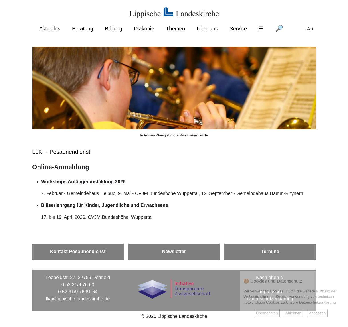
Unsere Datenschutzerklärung (311, 302)
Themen (175, 29)
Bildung (113, 29)
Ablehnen (293, 313)
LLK (37, 152)
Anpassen (317, 313)
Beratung (82, 29)
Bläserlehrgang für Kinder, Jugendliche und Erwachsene (104, 205)
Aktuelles (49, 29)
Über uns (207, 29)
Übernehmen (267, 313)
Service (238, 29)
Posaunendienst (69, 152)
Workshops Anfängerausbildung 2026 (83, 181)
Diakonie (144, 29)
